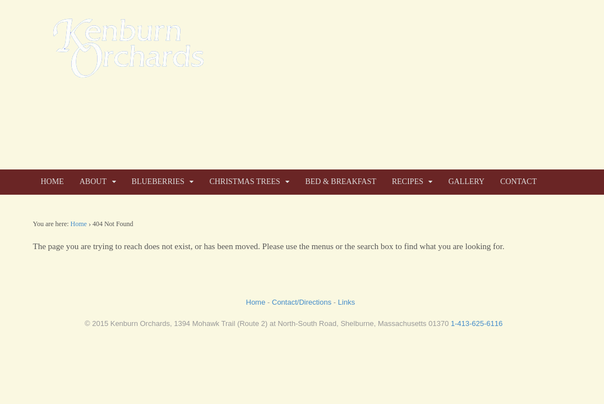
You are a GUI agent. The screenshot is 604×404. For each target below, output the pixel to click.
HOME (52, 181)
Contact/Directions (301, 302)
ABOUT (93, 181)
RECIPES (407, 181)
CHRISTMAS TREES (244, 181)
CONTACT (518, 181)
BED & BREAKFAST (340, 181)
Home (79, 224)
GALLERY (466, 181)
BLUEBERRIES (158, 181)
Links (346, 302)
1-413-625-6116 (477, 323)
